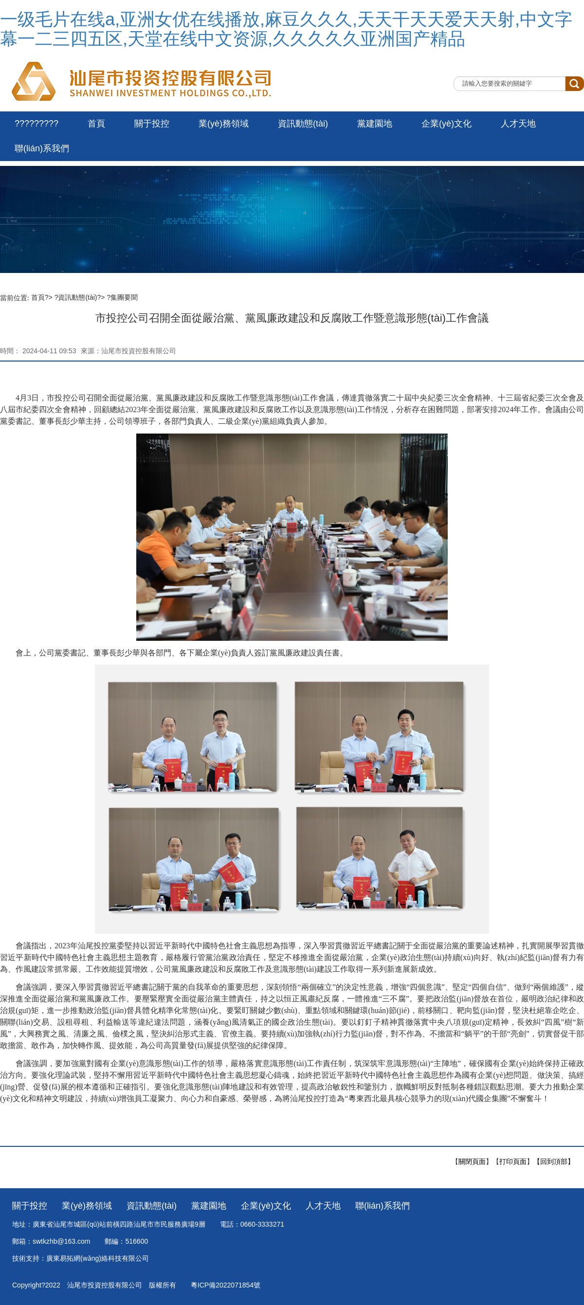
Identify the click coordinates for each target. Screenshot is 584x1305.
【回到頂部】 (553, 1161)
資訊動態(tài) (303, 123)
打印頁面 (513, 1161)
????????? (36, 123)
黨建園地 (374, 123)
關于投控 (151, 123)
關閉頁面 (472, 1161)
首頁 (96, 123)
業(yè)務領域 (224, 123)
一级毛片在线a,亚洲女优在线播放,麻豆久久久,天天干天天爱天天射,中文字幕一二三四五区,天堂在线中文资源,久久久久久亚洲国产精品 (286, 29)
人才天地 (518, 123)
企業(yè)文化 (446, 123)
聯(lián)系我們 (42, 148)
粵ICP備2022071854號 (225, 1285)
